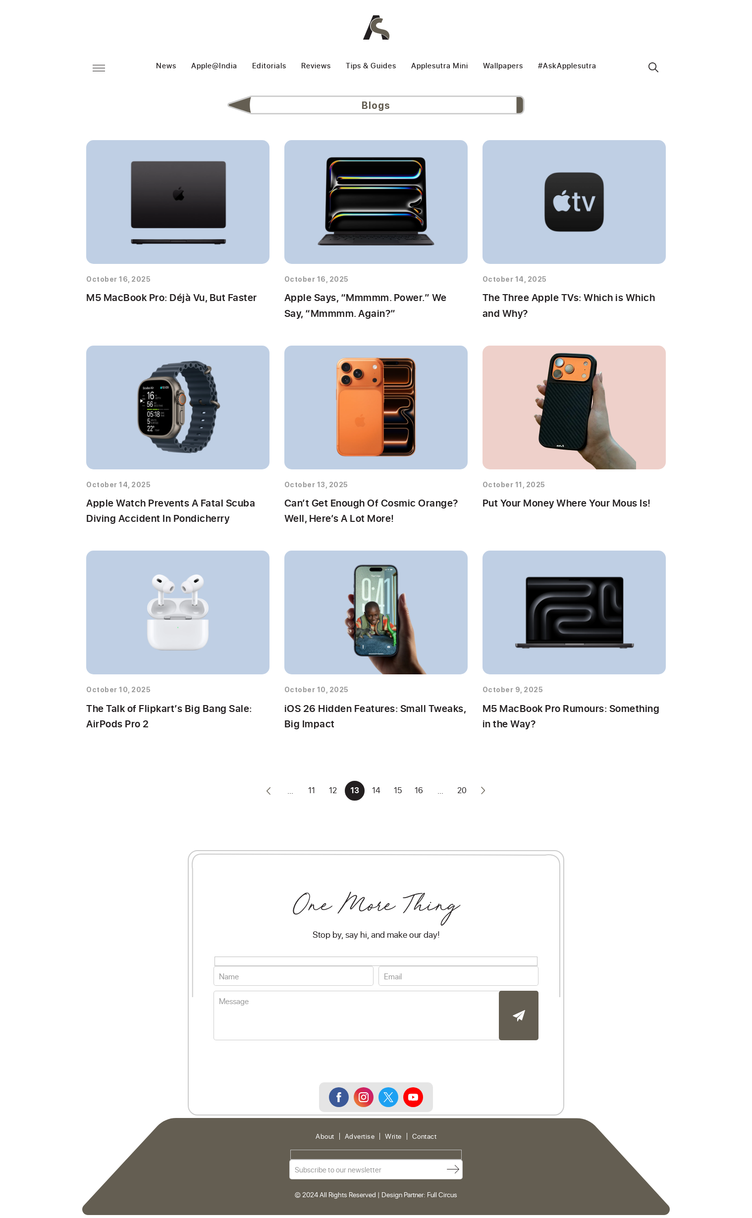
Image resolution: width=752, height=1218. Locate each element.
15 (398, 793)
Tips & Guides (371, 66)
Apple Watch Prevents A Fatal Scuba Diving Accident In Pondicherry (167, 512)
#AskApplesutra (567, 66)
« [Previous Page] (267, 793)
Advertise (360, 1139)
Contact (424, 1139)
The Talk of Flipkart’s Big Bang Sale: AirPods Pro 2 (164, 718)
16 (420, 793)
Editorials (269, 66)
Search (653, 67)
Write (393, 1139)
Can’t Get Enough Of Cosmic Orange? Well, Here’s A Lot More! (368, 512)
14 (376, 793)
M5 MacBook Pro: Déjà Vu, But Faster (169, 297)
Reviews (316, 66)
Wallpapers (503, 66)
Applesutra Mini (439, 66)
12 (332, 793)
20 (463, 793)
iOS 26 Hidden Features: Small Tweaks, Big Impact (372, 718)
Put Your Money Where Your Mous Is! (568, 504)
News (166, 66)
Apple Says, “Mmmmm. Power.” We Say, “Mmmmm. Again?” (375, 305)
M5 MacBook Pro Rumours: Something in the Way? (569, 718)
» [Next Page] (485, 793)
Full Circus (442, 1197)
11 (310, 793)
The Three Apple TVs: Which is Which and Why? (567, 305)
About (325, 1139)
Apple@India (214, 66)
